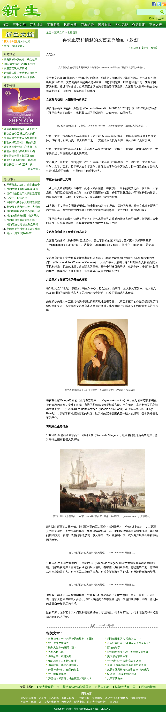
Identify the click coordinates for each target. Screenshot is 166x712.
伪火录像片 (46, 687)
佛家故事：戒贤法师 (59, 656)
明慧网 (24, 701)
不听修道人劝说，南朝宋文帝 (23, 184)
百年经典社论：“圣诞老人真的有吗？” (128, 643)
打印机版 (133, 47)
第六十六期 (10, 45)
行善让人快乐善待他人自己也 (20, 72)
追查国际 (97, 698)
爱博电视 (79, 701)
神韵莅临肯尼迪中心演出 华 (20, 146)
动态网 (42, 698)
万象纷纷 (87, 24)
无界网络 (54, 698)
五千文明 (19, 24)
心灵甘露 (138, 24)
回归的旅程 (148, 687)
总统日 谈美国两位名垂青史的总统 (126, 665)
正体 (161, 18)
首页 (5, 24)
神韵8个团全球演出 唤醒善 (20, 160)
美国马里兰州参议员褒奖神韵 (20, 137)
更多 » (21, 45)
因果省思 (104, 24)
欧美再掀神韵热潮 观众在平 (20, 59)
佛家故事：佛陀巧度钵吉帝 (63, 665)
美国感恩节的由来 (117, 656)
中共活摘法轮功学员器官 (76, 687)
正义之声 (155, 24)
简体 (151, 18)
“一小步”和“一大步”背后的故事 (124, 660)
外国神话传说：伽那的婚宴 (63, 669)
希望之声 (67, 701)
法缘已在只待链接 (17, 197)
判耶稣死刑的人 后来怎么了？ (124, 638)
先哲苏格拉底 (56, 651)
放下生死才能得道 (58, 643)
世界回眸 (72, 32)
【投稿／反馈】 (150, 47)
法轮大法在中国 (125, 687)
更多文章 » (34, 169)
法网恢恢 (84, 698)
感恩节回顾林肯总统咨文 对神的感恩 (128, 669)
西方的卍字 (113, 647)
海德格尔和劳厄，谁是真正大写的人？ (70, 678)
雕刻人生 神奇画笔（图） (62, 647)
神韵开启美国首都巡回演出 (20, 155)
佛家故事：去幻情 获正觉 (62, 660)
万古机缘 (36, 24)
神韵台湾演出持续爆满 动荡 (19, 151)
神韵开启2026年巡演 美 (18, 164)
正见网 (114, 701)
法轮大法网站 (138, 698)
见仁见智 (121, 24)
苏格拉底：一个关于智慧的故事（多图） (71, 638)
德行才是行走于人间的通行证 (23, 193)
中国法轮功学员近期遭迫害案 (23, 202)
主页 (48, 32)
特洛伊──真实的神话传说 (121, 674)
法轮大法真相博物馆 (116, 698)
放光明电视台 (51, 701)
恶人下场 (103, 687)
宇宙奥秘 (53, 24)
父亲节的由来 (115, 678)
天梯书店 (36, 701)
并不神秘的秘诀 (57, 674)
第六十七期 (23, 41)
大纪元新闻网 (28, 698)
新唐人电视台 (69, 698)
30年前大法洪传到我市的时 (19, 63)
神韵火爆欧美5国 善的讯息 (20, 142)
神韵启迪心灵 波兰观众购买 (19, 77)
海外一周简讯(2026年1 (20, 233)
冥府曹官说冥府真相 (15, 68)
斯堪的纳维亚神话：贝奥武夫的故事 (127, 651)
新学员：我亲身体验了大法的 (23, 206)
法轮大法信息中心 (97, 701)
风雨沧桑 (70, 24)
